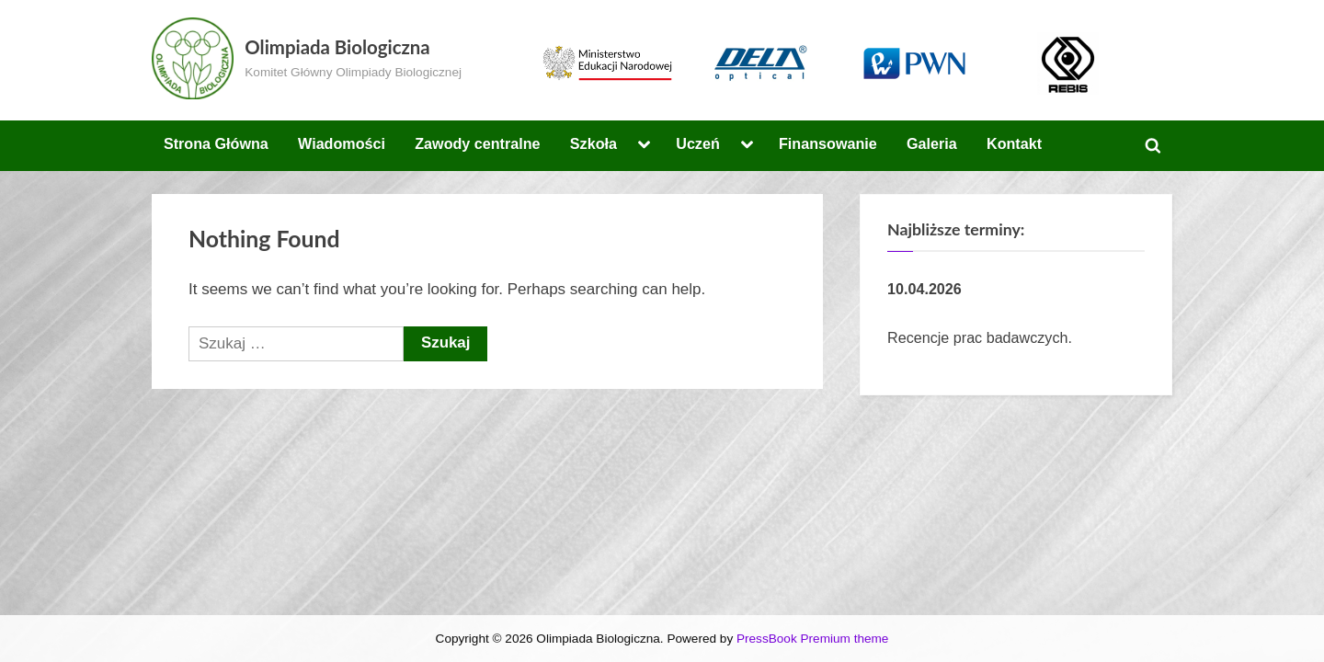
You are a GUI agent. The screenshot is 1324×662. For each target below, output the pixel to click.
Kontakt (1014, 143)
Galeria (932, 143)
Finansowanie (828, 143)
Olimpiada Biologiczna (337, 47)
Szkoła (593, 143)
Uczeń (698, 143)
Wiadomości (341, 143)
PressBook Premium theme (812, 638)
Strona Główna (216, 143)
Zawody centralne (477, 143)
